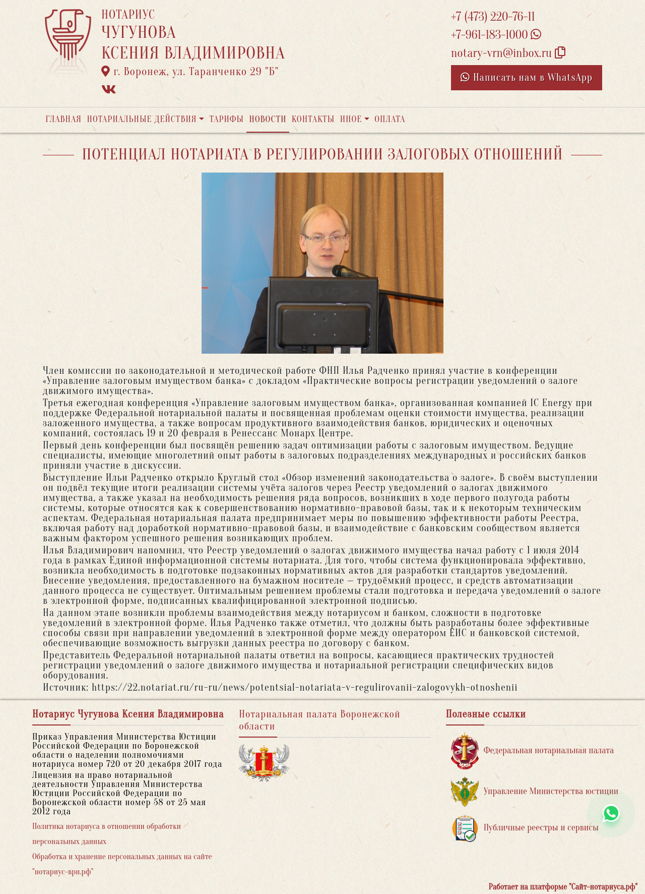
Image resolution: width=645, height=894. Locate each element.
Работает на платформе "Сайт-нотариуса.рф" (563, 886)
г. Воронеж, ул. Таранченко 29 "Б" (190, 71)
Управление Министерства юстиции (535, 792)
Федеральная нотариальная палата (532, 751)
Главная (63, 119)
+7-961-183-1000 (496, 35)
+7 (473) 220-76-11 (493, 17)
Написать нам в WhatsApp (527, 77)
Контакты (313, 119)
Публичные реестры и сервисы (525, 828)
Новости (267, 119)
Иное (351, 119)
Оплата (389, 119)
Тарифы (227, 119)
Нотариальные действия (142, 119)
